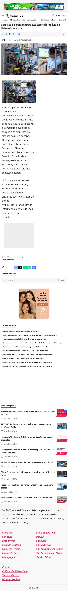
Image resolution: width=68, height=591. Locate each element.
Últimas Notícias (11, 579)
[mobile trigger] (3, 15)
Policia (60, 410)
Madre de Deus (10, 553)
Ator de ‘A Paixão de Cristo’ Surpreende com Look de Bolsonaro (23, 358)
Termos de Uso (10, 575)
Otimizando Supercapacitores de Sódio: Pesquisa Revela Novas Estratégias (27, 362)
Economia (61, 501)
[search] (53, 15)
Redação (7, 39)
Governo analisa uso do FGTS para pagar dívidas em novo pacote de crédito (27, 354)
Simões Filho (60, 415)
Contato (6, 567)
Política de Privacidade (14, 571)
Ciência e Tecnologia (62, 440)
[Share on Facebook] (6, 34)
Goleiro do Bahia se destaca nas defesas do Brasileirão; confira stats (25, 351)
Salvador (61, 412)
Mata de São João (45, 532)
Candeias (7, 536)
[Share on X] (9, 34)
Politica (61, 428)
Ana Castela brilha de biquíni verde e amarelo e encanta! (21, 331)
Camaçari (7, 532)
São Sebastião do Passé (49, 553)
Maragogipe (9, 557)
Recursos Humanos (8, 259)
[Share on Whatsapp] (12, 34)
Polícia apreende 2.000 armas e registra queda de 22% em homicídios (26, 347)
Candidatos (13, 257)
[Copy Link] (15, 34)
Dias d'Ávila (8, 540)
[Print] (18, 34)
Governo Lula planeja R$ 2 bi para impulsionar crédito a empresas (24, 339)
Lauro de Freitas (11, 548)
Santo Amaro (43, 544)
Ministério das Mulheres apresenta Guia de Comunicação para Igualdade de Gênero (30, 335)
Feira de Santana (11, 544)
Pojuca (39, 536)
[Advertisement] (19, 235)
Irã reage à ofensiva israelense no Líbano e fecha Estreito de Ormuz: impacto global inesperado (34, 343)
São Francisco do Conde (49, 548)
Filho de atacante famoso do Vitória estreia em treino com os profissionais (27, 366)
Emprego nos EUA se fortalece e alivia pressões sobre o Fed (26, 497)
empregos (21, 257)
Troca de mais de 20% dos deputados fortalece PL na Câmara (27, 462)
